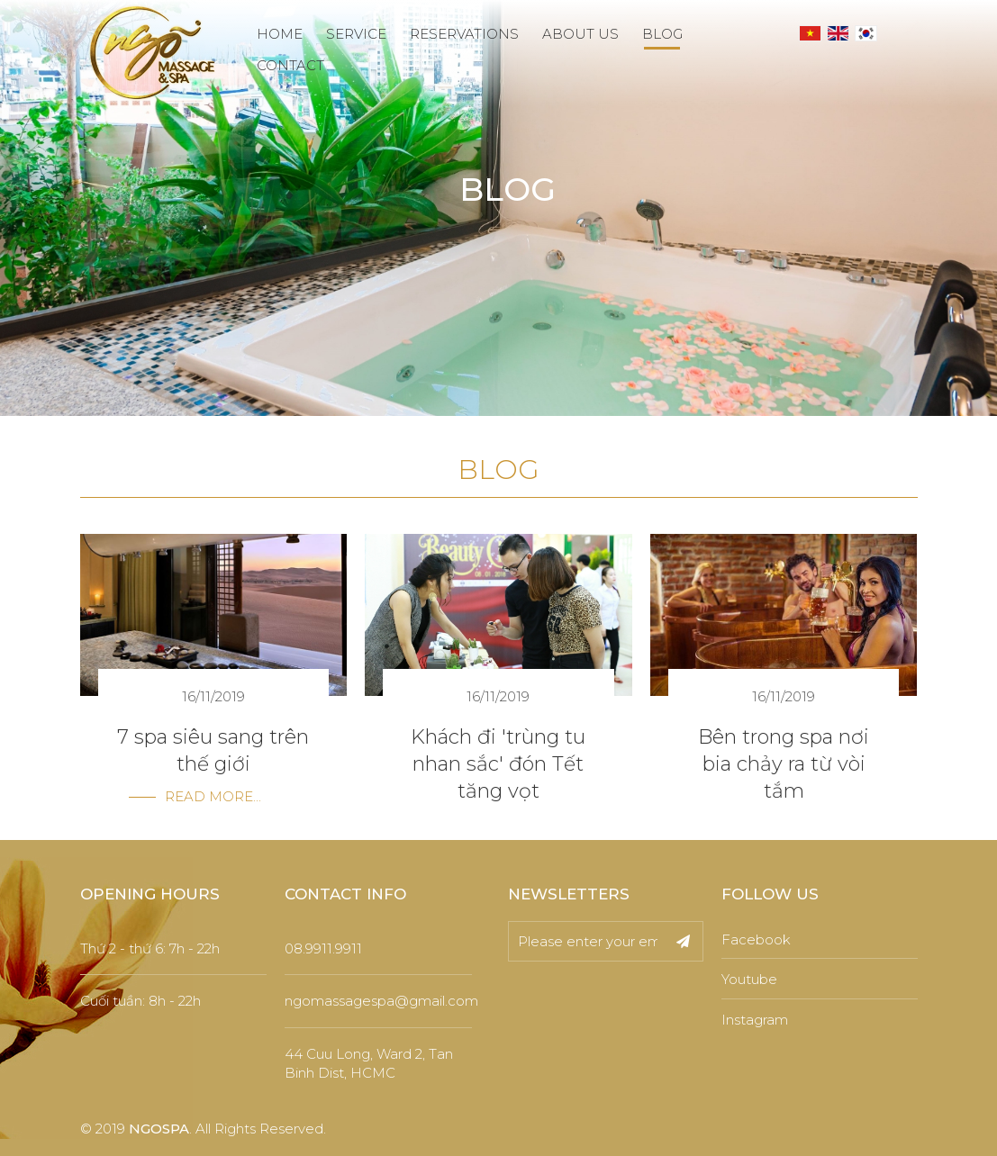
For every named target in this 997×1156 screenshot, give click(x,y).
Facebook (756, 939)
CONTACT (290, 65)
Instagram (754, 1019)
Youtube (749, 979)
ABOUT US (580, 33)
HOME (280, 33)
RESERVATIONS (464, 33)
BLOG (662, 33)
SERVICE (356, 33)
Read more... (213, 796)
